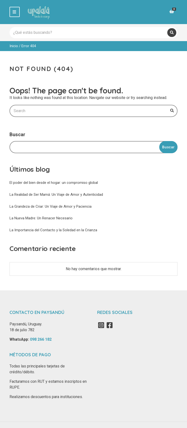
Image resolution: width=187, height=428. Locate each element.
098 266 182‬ (41, 339)
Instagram (101, 325)
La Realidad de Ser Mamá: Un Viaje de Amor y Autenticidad (56, 194)
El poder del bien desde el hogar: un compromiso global (53, 182)
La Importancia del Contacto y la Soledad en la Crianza (53, 230)
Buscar (17, 134)
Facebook (109, 325)
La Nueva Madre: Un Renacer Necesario (41, 218)
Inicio (13, 46)
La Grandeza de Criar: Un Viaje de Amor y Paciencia (50, 206)
